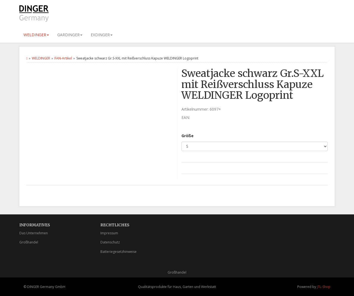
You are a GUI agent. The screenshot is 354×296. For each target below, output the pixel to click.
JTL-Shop (323, 286)
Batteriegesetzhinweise (118, 251)
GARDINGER (69, 34)
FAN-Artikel (63, 58)
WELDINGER (36, 34)
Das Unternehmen (33, 233)
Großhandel (28, 242)
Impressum (109, 233)
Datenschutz (110, 242)
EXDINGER (102, 34)
